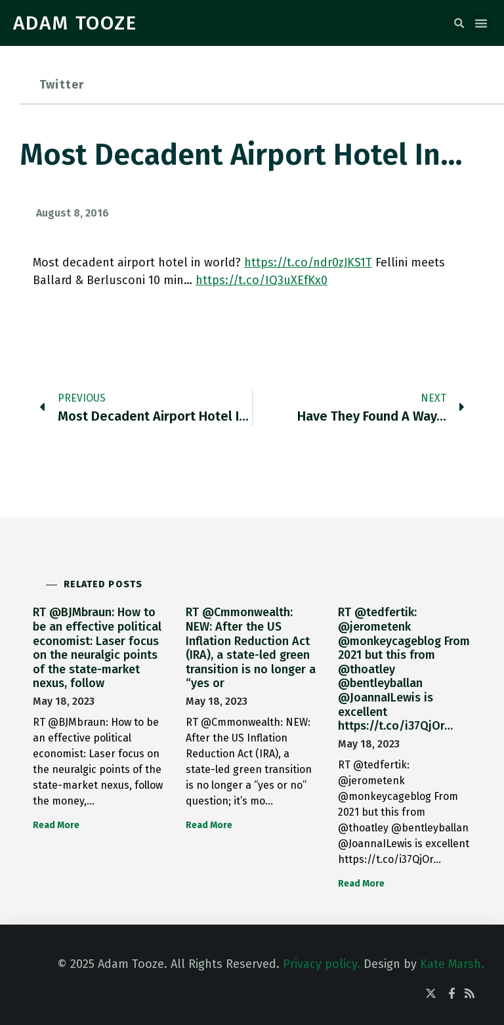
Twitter (61, 84)
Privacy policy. (321, 964)
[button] (459, 23)
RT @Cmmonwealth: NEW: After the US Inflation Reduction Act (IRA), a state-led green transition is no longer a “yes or (251, 647)
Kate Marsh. (452, 964)
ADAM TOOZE (75, 23)
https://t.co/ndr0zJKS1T (308, 262)
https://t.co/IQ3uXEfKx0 (261, 280)
